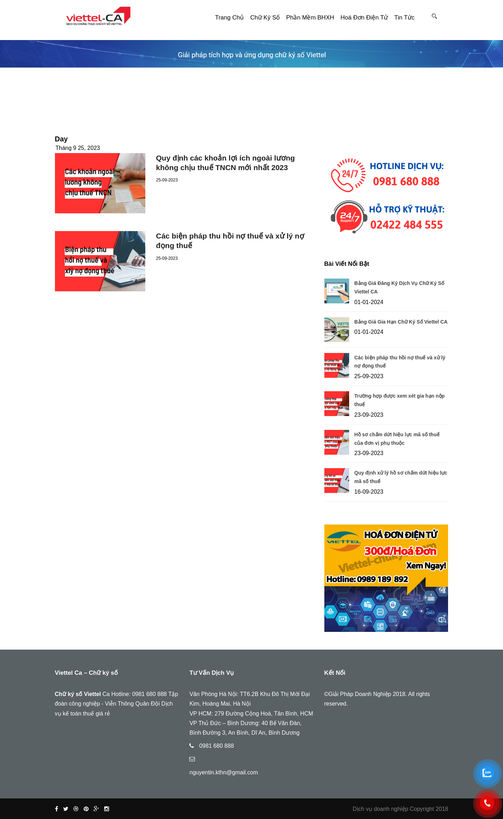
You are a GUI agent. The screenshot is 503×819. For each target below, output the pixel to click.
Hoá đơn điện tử (364, 17)
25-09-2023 (167, 180)
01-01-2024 (369, 302)
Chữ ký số (265, 17)
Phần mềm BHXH (310, 17)
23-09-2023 (369, 415)
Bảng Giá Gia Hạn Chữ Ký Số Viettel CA (401, 322)
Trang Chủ (229, 17)
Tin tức (404, 17)
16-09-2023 (369, 492)
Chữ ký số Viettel (78, 694)
